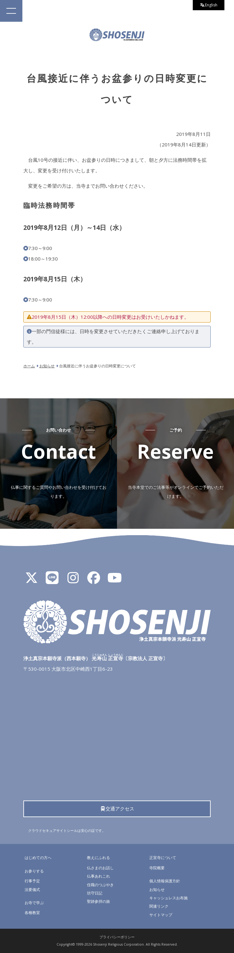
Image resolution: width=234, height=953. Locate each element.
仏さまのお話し (100, 868)
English (208, 5)
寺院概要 (157, 868)
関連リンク (158, 906)
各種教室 (32, 912)
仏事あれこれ (98, 876)
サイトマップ (160, 915)
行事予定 (32, 881)
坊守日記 (94, 893)
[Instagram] (73, 580)
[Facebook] (94, 580)
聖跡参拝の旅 (98, 901)
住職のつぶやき (100, 884)
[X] (31, 580)
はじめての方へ (38, 857)
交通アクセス (117, 808)
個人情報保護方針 (164, 881)
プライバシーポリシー (117, 937)
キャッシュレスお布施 (168, 898)
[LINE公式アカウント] (52, 580)
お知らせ (157, 889)
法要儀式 (32, 889)
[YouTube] (114, 580)
